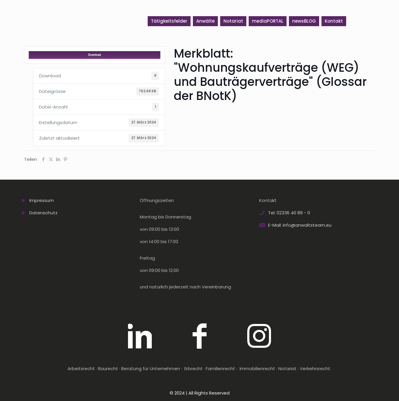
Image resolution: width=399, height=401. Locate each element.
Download (94, 54)
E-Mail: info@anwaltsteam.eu (299, 225)
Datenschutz (43, 213)
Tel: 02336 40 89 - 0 (289, 213)
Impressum (41, 200)
